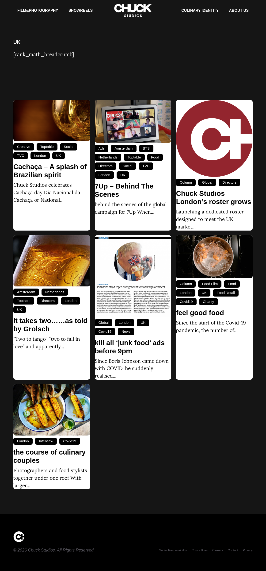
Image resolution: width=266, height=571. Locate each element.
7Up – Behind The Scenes (124, 190)
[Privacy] (248, 550)
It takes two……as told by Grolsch (50, 325)
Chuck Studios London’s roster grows (213, 197)
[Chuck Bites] (199, 550)
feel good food (200, 312)
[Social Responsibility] (173, 550)
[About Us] (239, 11)
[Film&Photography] (37, 11)
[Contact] (233, 550)
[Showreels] (80, 11)
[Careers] (217, 550)
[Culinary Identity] (200, 11)
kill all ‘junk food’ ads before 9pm (130, 347)
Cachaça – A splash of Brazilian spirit (50, 171)
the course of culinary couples (49, 456)
